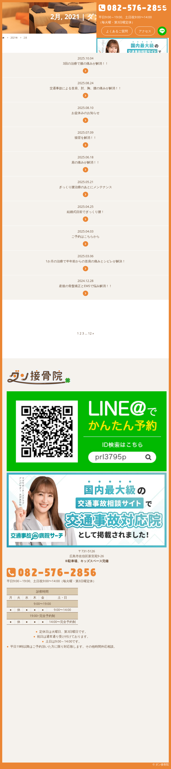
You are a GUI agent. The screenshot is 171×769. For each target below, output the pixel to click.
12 (90, 333)
